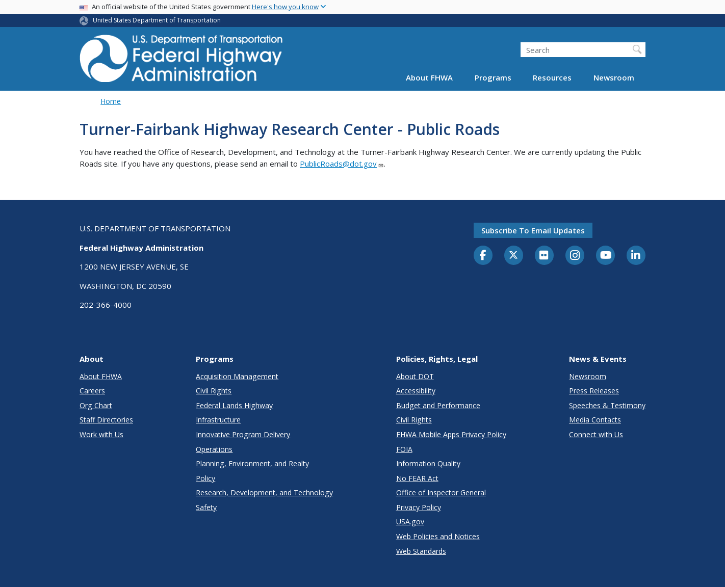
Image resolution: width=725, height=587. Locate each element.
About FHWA (429, 77)
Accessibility (415, 390)
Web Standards (421, 551)
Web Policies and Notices (438, 536)
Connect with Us (596, 434)
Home (110, 101)
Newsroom (613, 77)
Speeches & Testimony (607, 405)
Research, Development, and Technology (264, 492)
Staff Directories (106, 419)
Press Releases (594, 390)
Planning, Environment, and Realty (252, 463)
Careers (92, 390)
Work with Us (101, 434)
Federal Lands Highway (234, 405)
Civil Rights (213, 390)
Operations (214, 449)
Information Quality (428, 463)
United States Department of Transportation (157, 20)
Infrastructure (218, 419)
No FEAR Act (417, 478)
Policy (205, 478)
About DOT (415, 376)
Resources (552, 77)
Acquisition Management (237, 376)
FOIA (404, 449)
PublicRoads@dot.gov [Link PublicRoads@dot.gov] (342, 163)
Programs (493, 77)
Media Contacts (595, 419)
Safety (206, 507)
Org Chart (96, 405)
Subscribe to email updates (533, 230)
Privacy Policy (418, 507)
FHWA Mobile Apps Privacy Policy (451, 434)
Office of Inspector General (441, 492)
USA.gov (410, 521)
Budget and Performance (438, 405)
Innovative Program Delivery (243, 434)
